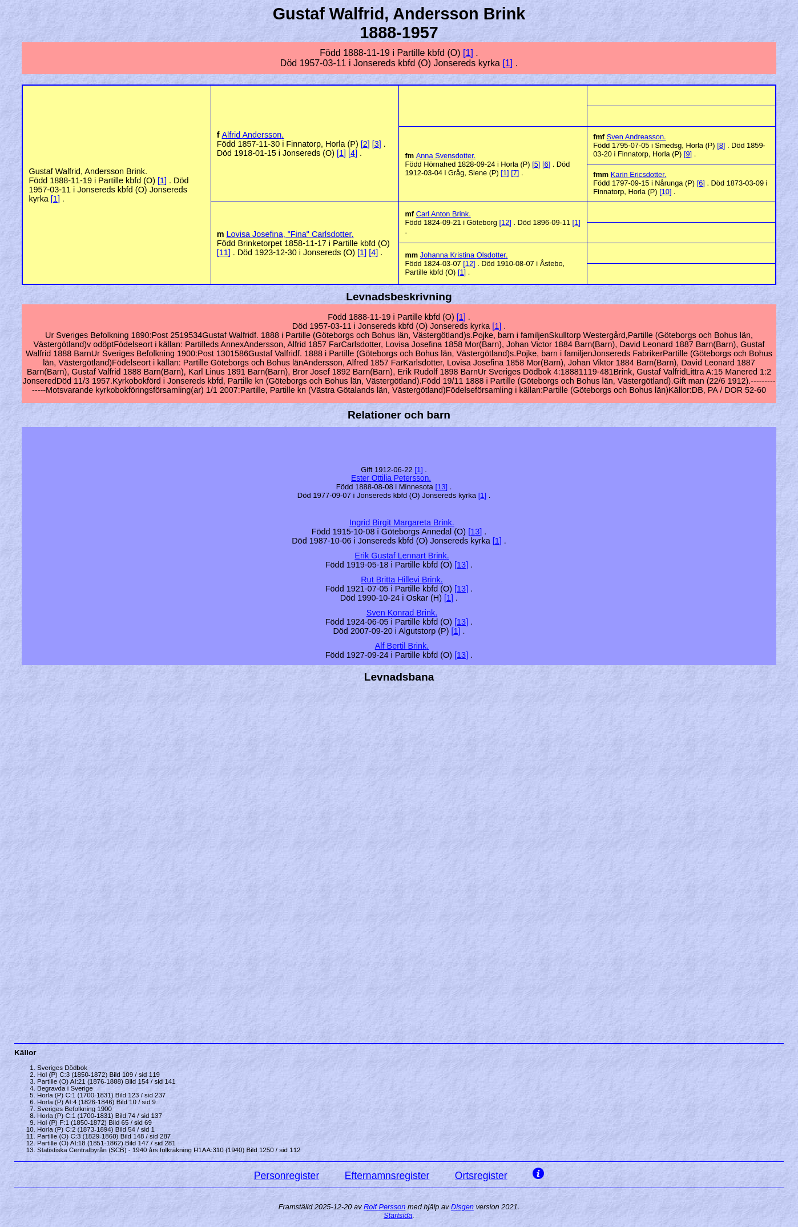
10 (666, 191)
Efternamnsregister (387, 1175)
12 (505, 222)
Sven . (636, 136)
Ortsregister (481, 1175)
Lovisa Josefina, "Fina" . (290, 234)
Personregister (286, 1175)
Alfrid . (253, 134)
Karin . (638, 174)
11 (223, 252)
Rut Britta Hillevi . (402, 579)
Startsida (398, 1215)
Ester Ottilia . (391, 478)
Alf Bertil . (402, 645)
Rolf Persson (384, 1206)
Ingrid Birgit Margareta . (401, 522)
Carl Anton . (443, 214)
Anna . (446, 155)
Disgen (462, 1206)
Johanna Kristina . (464, 255)
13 (441, 486)
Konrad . (401, 612)
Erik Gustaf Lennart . (401, 555)
